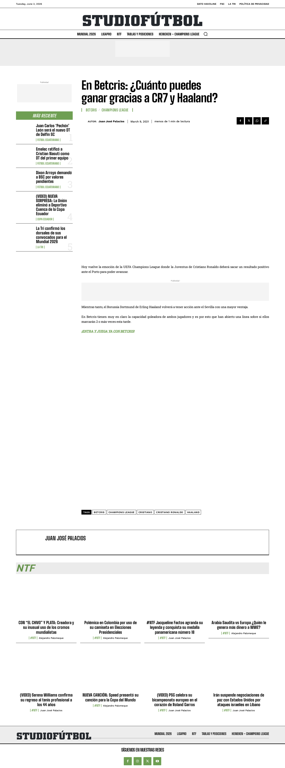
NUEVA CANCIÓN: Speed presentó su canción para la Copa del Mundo (111, 697)
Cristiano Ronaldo (169, 512)
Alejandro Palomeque (51, 638)
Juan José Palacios (111, 121)
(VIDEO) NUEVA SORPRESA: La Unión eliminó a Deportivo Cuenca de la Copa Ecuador (51, 205)
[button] (205, 34)
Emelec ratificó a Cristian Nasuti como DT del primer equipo (52, 153)
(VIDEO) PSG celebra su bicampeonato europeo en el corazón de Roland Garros (174, 700)
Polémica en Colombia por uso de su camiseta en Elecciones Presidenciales (110, 627)
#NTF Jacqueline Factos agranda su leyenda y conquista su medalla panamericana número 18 (174, 627)
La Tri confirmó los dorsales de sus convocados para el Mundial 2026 (51, 235)
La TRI (40, 247)
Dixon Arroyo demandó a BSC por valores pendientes (54, 177)
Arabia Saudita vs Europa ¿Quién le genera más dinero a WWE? (239, 625)
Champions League (115, 110)
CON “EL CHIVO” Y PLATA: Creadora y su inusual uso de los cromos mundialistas (46, 627)
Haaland (193, 512)
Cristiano (145, 512)
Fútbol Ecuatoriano (48, 139)
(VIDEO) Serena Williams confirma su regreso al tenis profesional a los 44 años (46, 700)
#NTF (33, 637)
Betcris (91, 110)
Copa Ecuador (44, 219)
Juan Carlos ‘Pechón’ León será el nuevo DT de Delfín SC (53, 130)
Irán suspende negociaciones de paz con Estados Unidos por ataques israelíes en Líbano (238, 700)
